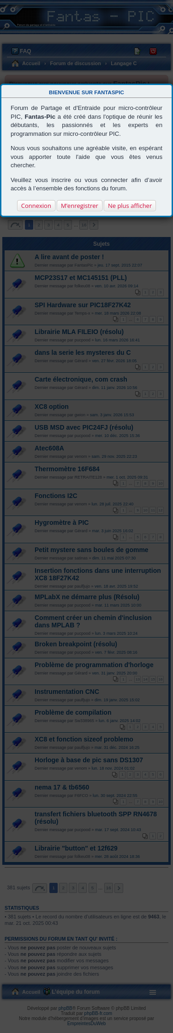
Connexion (36, 205)
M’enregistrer (79, 205)
